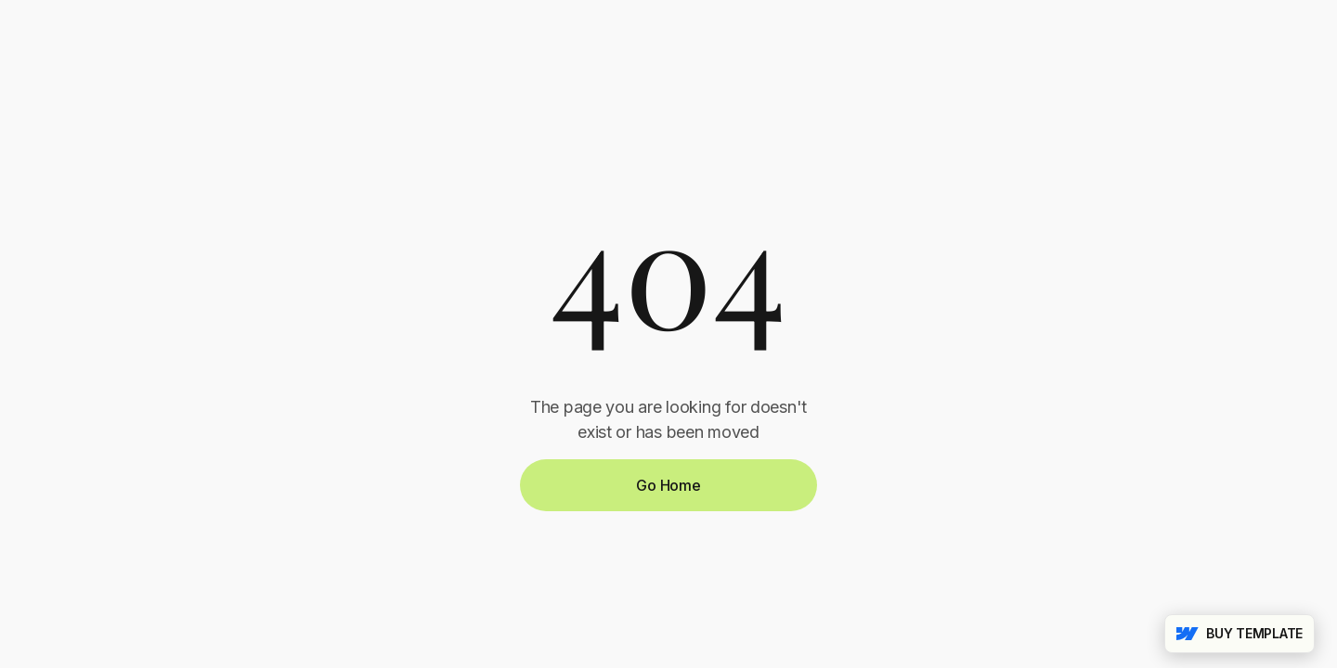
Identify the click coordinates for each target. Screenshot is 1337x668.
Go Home (668, 485)
